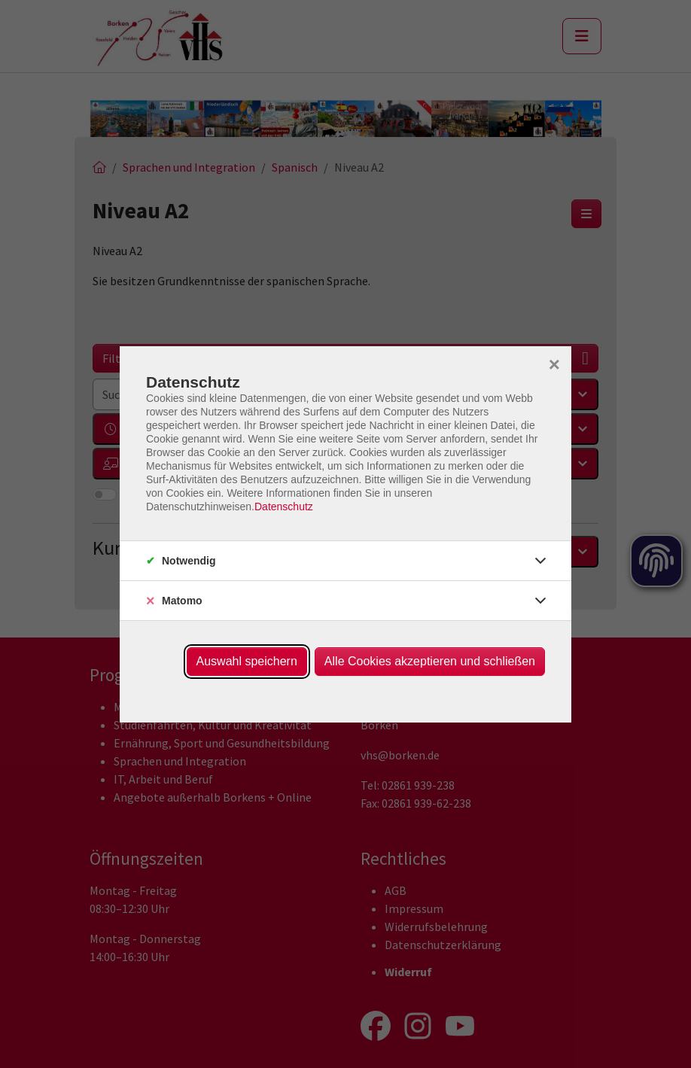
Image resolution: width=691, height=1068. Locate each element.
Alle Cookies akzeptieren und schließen (429, 661)
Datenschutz (283, 507)
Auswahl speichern (246, 661)
